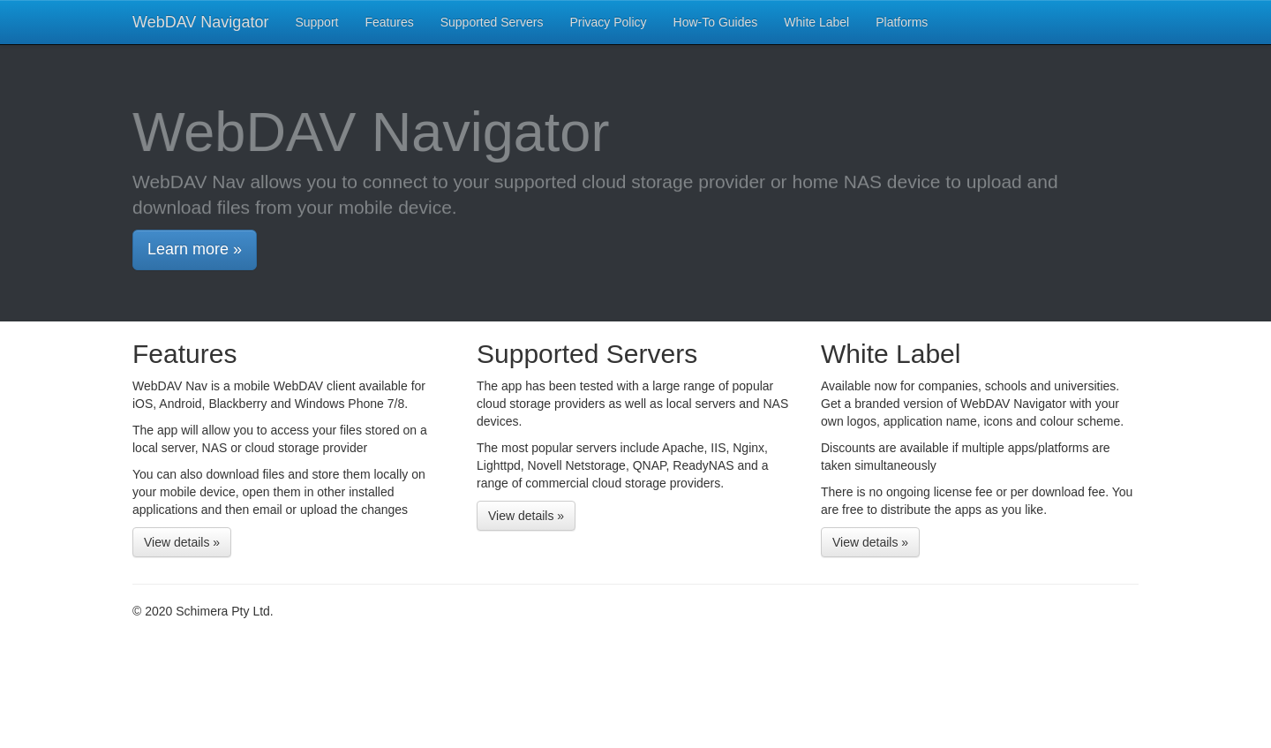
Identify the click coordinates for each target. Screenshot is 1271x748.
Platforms (902, 22)
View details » (182, 542)
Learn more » (194, 249)
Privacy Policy (607, 22)
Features (389, 22)
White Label (816, 22)
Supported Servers (492, 22)
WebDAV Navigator (200, 22)
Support (316, 22)
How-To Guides (715, 22)
